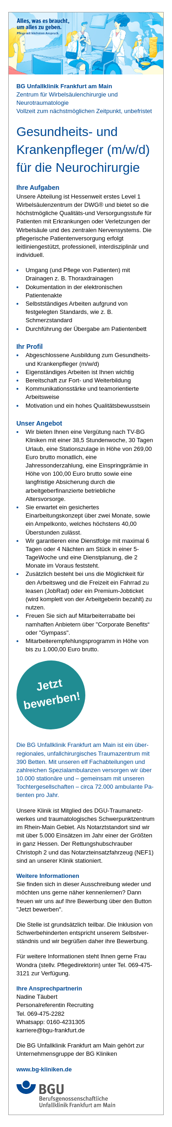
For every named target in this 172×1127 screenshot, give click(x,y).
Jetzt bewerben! (51, 694)
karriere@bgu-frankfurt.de (51, 1030)
